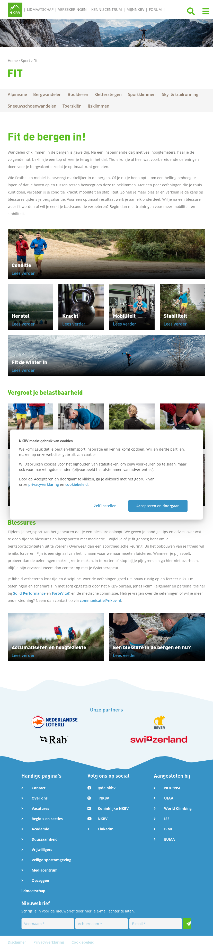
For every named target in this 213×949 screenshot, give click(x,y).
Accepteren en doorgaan (158, 505)
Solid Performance (29, 593)
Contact (39, 787)
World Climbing (178, 808)
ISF (167, 818)
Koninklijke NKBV (113, 808)
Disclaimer (17, 942)
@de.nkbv (107, 787)
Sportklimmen (142, 94)
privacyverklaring (43, 484)
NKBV (103, 818)
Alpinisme (17, 94)
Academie (40, 829)
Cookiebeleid (83, 942)
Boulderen (78, 94)
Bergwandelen (47, 94)
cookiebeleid (76, 484)
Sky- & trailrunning (180, 94)
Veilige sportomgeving (51, 859)
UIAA (168, 798)
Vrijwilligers (42, 849)
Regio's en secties (47, 818)
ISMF (168, 829)
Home (13, 60)
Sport (26, 60)
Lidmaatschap (40, 9)
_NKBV (103, 798)
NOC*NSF (172, 787)
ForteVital (60, 593)
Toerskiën (72, 106)
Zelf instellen (105, 505)
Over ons (40, 798)
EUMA (169, 839)
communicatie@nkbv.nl (100, 600)
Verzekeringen (72, 9)
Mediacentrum (45, 870)
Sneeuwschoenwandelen (32, 106)
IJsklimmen (98, 106)
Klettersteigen (108, 94)
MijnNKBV (135, 9)
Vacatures (40, 808)
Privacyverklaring (49, 942)
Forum (155, 9)
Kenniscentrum (106, 9)
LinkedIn (105, 829)
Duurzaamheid (45, 839)
